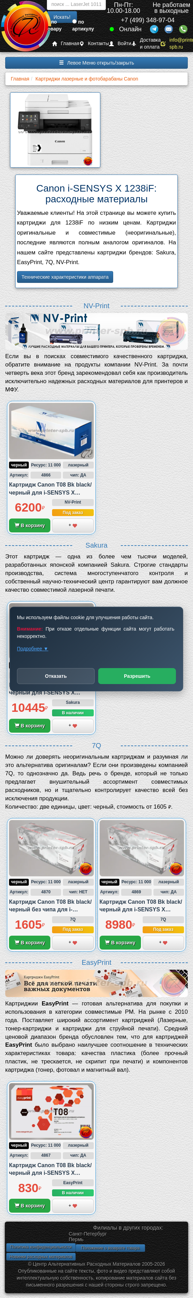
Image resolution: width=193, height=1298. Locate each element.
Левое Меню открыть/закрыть (96, 63)
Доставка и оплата (146, 43)
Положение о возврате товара (110, 1248)
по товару (53, 25)
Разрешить (137, 676)
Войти (120, 43)
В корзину (30, 525)
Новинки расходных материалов (41, 1256)
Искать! (61, 17)
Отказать (56, 676)
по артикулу (83, 25)
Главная (65, 43)
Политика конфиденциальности (41, 1247)
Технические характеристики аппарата (65, 277)
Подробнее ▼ (32, 648)
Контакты (94, 43)
